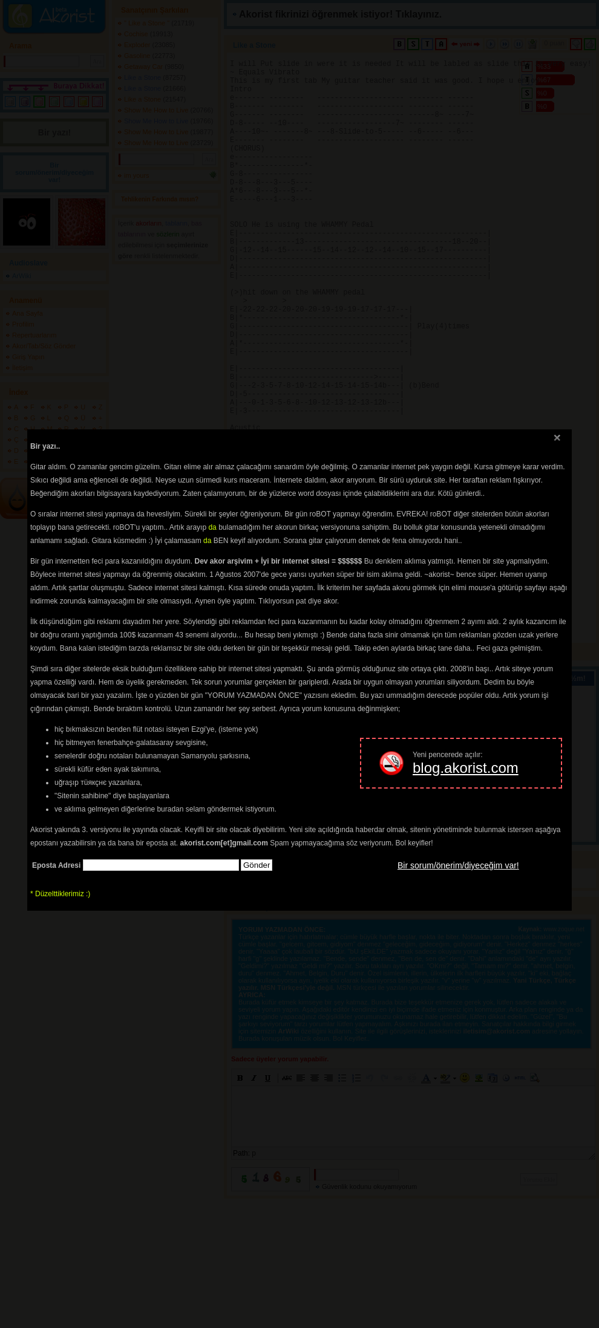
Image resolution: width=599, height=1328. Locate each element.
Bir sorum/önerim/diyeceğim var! (458, 865)
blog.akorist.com (466, 768)
